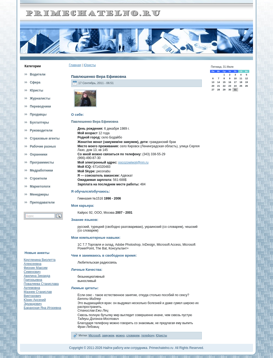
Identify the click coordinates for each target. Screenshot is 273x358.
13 (213, 82)
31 (235, 89)
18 (240, 82)
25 (240, 86)
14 (218, 82)
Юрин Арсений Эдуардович (35, 302)
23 (229, 86)
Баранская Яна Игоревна (42, 308)
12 (246, 78)
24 (235, 86)
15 (224, 82)
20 (213, 86)
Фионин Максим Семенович (35, 270)
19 (246, 82)
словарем (133, 335)
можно (120, 335)
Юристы (90, 65)
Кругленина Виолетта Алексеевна (39, 262)
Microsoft (95, 335)
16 (229, 82)
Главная (75, 65)
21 (218, 86)
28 (218, 89)
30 (229, 89)
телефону (147, 335)
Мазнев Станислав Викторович (38, 294)
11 (240, 78)
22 (224, 86)
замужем (108, 335)
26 (246, 86)
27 (213, 89)
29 (224, 89)
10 (235, 78)
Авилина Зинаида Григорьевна (37, 278)
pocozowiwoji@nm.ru (133, 162)
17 (235, 82)
